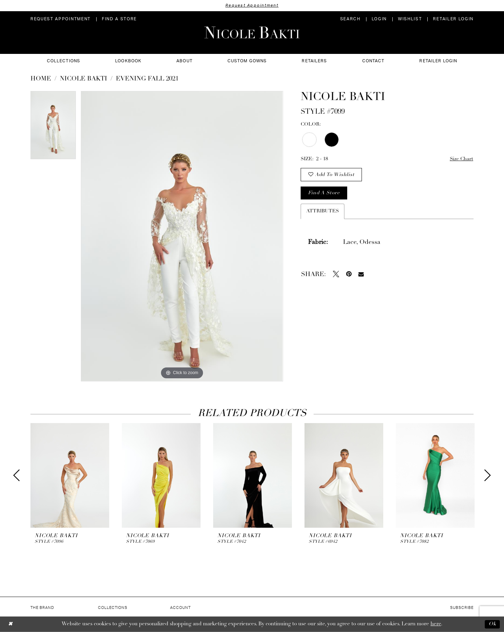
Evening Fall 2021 (147, 79)
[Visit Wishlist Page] (409, 19)
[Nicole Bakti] (252, 32)
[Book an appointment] (60, 19)
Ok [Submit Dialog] (492, 624)
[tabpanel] (53, 127)
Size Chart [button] (461, 159)
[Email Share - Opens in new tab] (361, 274)
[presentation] (69, 475)
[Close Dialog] (10, 624)
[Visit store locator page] (119, 19)
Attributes (322, 211)
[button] (379, 19)
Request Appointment (252, 5)
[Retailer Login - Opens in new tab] (453, 19)
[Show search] (350, 19)
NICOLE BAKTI (83, 79)
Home (40, 79)
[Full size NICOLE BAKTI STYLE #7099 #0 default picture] (181, 236)
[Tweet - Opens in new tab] (336, 274)
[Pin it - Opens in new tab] (348, 274)
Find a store (324, 193)
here (435, 624)
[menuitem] (60, 19)
